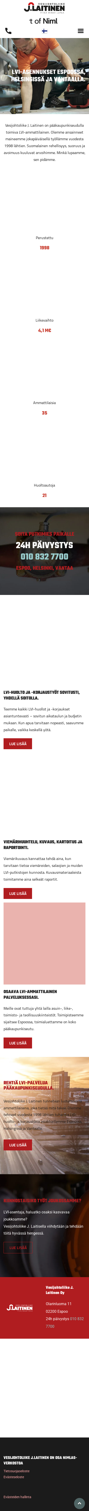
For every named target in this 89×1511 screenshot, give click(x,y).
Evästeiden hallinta (17, 1497)
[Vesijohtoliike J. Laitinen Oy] (44, 201)
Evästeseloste (14, 1477)
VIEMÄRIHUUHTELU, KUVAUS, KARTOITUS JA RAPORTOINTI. (43, 845)
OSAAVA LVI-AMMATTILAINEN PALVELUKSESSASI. (30, 995)
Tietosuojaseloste (16, 1471)
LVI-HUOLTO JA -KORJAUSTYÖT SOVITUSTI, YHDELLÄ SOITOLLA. (42, 695)
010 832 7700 (44, 557)
